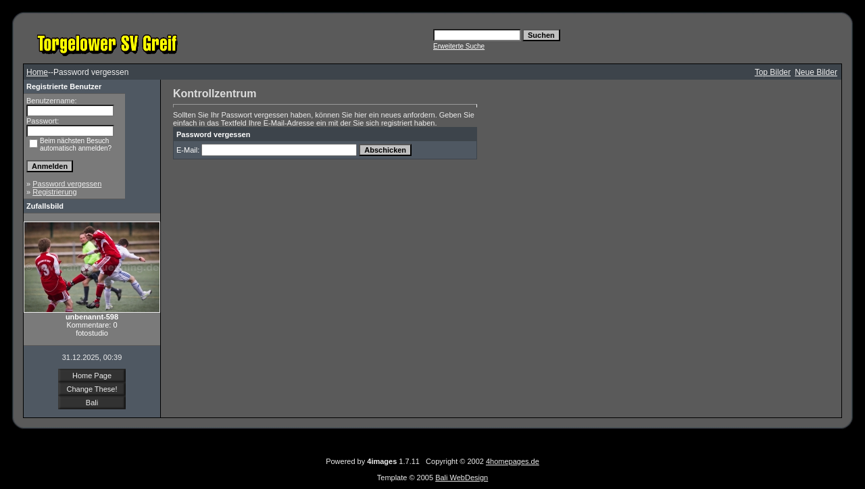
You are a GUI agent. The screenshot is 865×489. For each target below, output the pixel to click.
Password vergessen (66, 184)
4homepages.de (512, 461)
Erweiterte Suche (459, 46)
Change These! (91, 389)
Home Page (92, 375)
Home (37, 72)
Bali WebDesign (461, 477)
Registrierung (54, 192)
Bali (92, 402)
